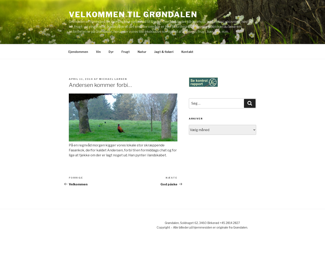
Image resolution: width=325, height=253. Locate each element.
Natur (142, 52)
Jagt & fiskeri (163, 52)
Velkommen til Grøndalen (133, 14)
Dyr (111, 52)
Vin (98, 52)
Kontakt (187, 52)
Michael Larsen (113, 79)
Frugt (125, 52)
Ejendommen (78, 52)
